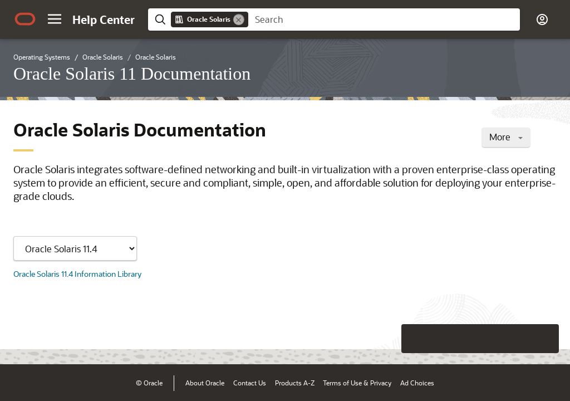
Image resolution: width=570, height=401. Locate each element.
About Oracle (204, 382)
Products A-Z (295, 382)
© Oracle (149, 382)
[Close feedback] (389, 338)
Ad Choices (417, 382)
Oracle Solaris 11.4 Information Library (77, 273)
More (506, 137)
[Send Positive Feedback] (544, 338)
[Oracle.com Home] (25, 19)
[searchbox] (384, 19)
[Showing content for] (75, 248)
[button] (54, 19)
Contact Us (249, 382)
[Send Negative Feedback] (515, 338)
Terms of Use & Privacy (357, 382)
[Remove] (239, 19)
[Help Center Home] (103, 19)
